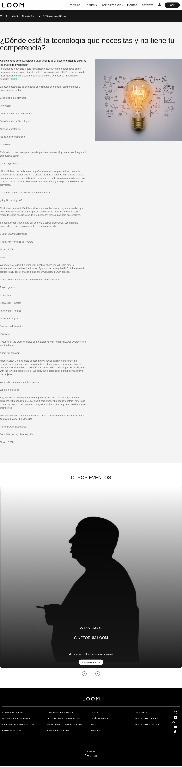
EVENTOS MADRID (11, 730)
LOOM (13, 79)
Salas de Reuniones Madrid (18, 724)
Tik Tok (178, 731)
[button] (84, 670)
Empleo (95, 730)
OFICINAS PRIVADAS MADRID (16, 718)
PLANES (90, 5)
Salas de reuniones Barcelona (65, 724)
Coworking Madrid (13, 712)
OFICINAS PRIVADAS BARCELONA (63, 718)
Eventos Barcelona (58, 730)
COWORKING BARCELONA (60, 712)
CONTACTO (147, 5)
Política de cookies (146, 718)
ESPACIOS (75, 5)
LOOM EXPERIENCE (111, 5)
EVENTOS (132, 5)
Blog (94, 724)
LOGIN (172, 5)
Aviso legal (142, 712)
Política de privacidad (148, 724)
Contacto (96, 712)
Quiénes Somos (99, 718)
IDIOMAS (160, 5)
